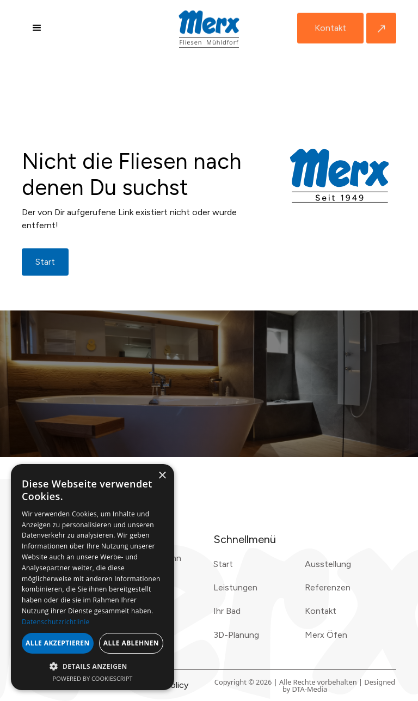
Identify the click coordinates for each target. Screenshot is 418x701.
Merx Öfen (326, 635)
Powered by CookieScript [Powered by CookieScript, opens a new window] (93, 678)
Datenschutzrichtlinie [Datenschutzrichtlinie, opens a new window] (56, 621)
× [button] (162, 476)
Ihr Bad (227, 611)
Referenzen (328, 587)
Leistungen (235, 587)
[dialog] (92, 577)
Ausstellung (328, 564)
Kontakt (330, 28)
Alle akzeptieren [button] (58, 643)
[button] (37, 28)
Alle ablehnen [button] (131, 643)
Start (223, 564)
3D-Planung (236, 635)
